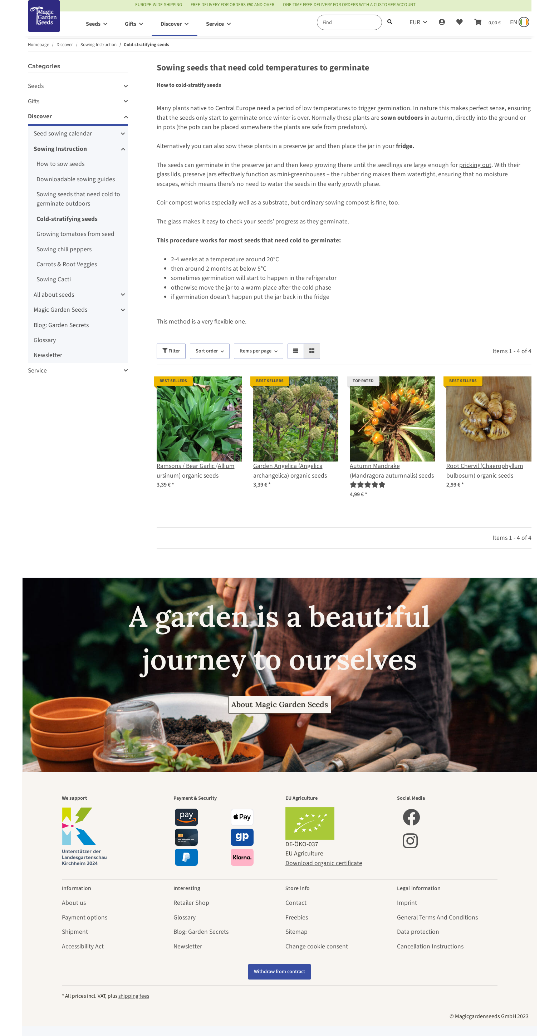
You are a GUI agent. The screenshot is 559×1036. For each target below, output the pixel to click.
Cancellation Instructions (430, 946)
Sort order (207, 351)
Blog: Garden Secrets (61, 325)
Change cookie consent (316, 946)
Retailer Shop (191, 902)
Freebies (296, 917)
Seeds (36, 86)
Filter (171, 351)
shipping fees (133, 996)
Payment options (84, 917)
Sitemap (296, 931)
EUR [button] (415, 22)
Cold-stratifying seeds (67, 218)
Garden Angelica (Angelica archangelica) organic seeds (290, 471)
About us (74, 902)
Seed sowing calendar (63, 133)
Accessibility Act (83, 946)
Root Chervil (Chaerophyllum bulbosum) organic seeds (484, 471)
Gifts (33, 101)
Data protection (418, 931)
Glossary (45, 340)
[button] (442, 22)
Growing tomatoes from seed (75, 234)
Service (37, 370)
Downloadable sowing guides (75, 179)
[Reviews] (368, 484)
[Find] (349, 22)
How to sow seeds (60, 163)
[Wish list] (460, 22)
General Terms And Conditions (437, 917)
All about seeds (54, 294)
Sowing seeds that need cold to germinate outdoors (78, 199)
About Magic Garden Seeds (279, 704)
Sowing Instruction (60, 148)
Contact (296, 902)
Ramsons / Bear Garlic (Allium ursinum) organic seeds (196, 471)
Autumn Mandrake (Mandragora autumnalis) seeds (392, 471)
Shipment (75, 931)
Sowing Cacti (53, 279)
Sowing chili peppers (64, 249)
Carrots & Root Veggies (66, 264)
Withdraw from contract (279, 971)
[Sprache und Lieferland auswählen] (518, 22)
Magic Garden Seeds (60, 309)
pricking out (475, 165)
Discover (40, 116)
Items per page (255, 351)
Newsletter (48, 355)
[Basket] (487, 22)
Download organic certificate (323, 863)
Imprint (407, 902)
